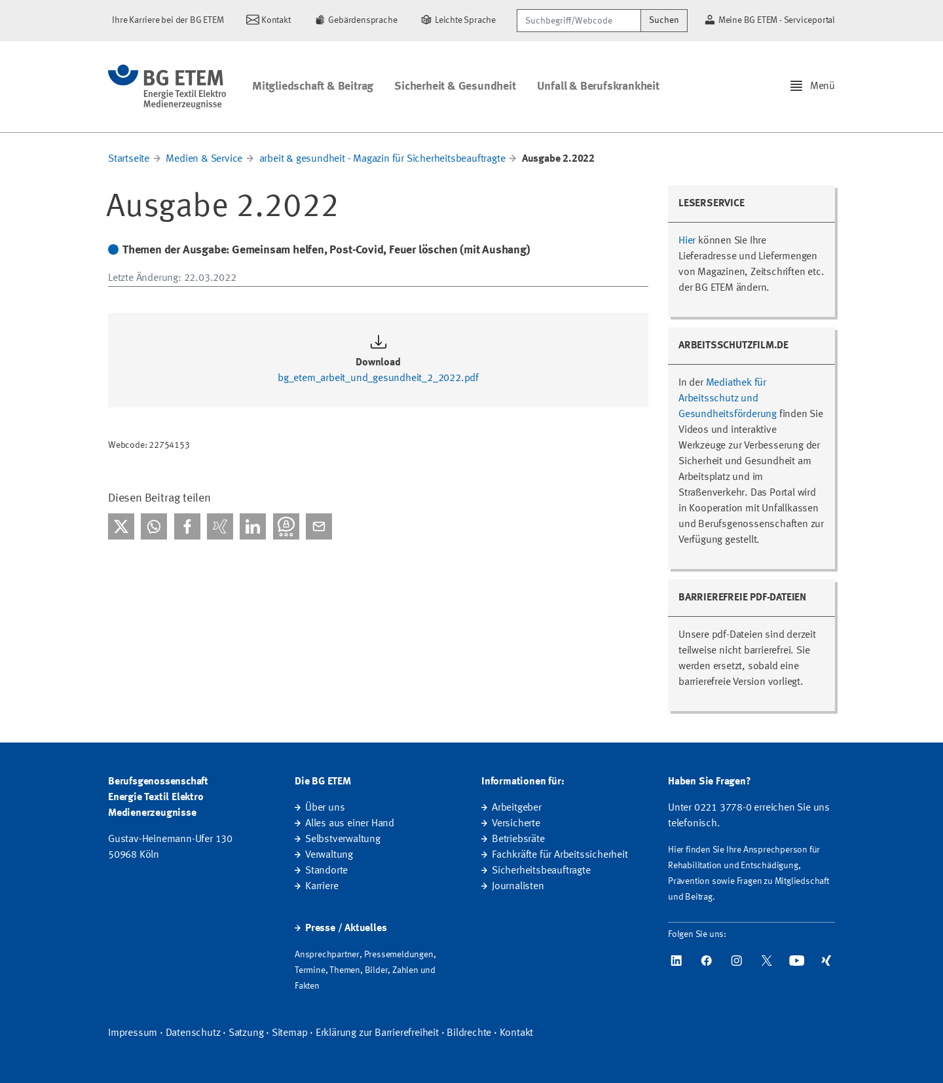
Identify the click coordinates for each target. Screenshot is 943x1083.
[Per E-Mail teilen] (319, 526)
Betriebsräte (518, 839)
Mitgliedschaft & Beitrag (312, 86)
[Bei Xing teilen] (220, 526)
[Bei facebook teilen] (187, 526)
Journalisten (518, 886)
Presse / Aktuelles (345, 928)
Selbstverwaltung (342, 839)
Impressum (132, 1033)
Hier (686, 241)
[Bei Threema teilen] (286, 526)
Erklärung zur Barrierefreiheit (377, 1033)
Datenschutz (193, 1033)
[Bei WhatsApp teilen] (154, 526)
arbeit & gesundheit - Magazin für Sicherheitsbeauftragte (382, 159)
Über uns (324, 808)
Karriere (321, 886)
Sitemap (290, 1033)
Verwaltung (329, 855)
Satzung (246, 1033)
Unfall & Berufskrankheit (598, 86)
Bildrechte (469, 1033)
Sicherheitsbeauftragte (541, 871)
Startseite (128, 159)
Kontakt (517, 1033)
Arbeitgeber (517, 808)
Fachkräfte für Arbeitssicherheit (560, 855)
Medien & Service (204, 159)
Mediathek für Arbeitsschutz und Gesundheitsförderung (727, 399)
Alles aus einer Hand (349, 823)
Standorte (326, 871)
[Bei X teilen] (121, 526)
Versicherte (516, 823)
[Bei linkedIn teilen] (253, 526)
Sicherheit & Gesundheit (454, 86)
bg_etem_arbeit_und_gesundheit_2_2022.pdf (378, 378)
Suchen (664, 20)
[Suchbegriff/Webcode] (579, 20)
